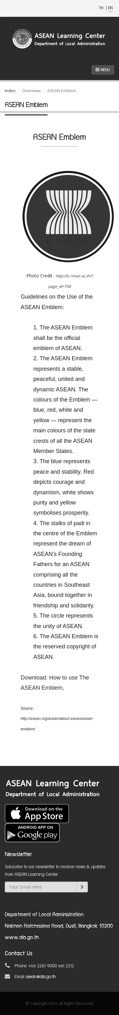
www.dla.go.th (22, 937)
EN (110, 8)
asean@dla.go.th (41, 977)
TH (101, 8)
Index (10, 90)
